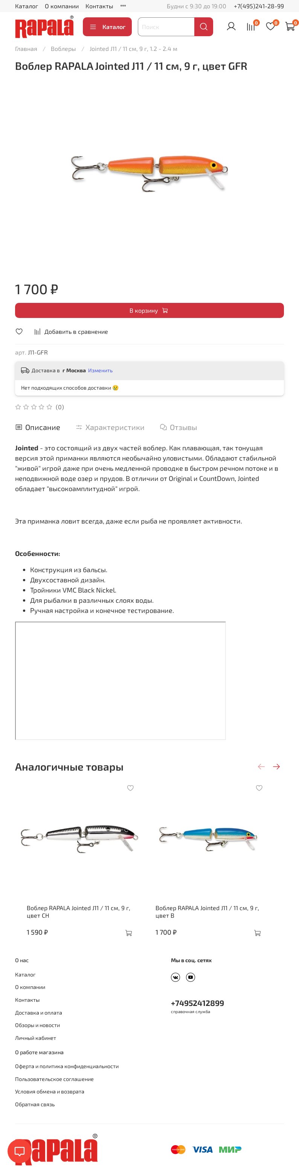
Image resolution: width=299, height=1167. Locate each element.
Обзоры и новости (37, 1036)
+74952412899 (197, 1014)
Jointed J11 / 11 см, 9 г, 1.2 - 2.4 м (133, 48)
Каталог (26, 5)
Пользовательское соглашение (54, 1090)
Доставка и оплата (38, 1024)
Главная (26, 48)
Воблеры (63, 48)
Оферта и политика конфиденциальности (67, 1077)
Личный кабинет (35, 1049)
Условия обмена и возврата (49, 1102)
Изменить (100, 370)
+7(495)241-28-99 (259, 5)
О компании (62, 5)
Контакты (99, 5)
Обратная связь (35, 1115)
